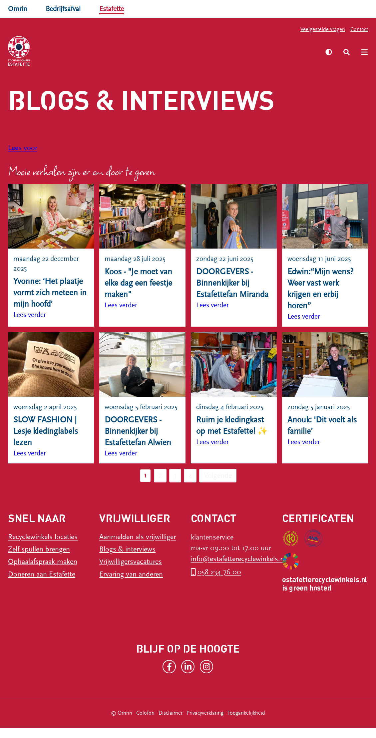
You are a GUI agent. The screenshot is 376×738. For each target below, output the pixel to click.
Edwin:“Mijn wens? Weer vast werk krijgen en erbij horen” (320, 289)
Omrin (18, 9)
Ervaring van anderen (131, 585)
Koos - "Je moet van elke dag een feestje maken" (138, 283)
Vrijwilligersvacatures (130, 572)
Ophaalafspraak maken (42, 572)
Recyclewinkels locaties (43, 547)
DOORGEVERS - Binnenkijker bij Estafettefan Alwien (138, 441)
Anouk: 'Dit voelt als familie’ (322, 425)
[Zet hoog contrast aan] (328, 52)
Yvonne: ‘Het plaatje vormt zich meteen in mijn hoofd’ (50, 293)
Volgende (219, 486)
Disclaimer (171, 724)
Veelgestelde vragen (322, 29)
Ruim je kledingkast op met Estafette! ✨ (232, 425)
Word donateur (77, 57)
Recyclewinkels (76, 46)
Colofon (145, 724)
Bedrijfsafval (65, 9)
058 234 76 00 (219, 582)
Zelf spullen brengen (39, 560)
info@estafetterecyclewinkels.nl (238, 569)
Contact (359, 29)
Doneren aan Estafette (41, 585)
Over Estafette (248, 46)
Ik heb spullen (130, 46)
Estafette (115, 9)
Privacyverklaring (205, 724)
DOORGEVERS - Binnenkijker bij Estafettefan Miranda (232, 283)
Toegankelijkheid (246, 724)
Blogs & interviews (127, 560)
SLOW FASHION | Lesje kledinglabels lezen (45, 431)
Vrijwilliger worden (189, 46)
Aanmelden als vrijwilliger (137, 547)
